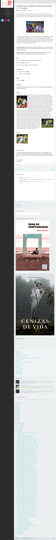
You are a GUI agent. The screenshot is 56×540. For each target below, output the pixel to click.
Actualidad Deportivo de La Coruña (22, 355)
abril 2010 (19, 532)
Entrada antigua (52, 169)
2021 (17, 407)
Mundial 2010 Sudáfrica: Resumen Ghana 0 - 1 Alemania (27, 452)
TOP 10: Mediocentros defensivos (23, 436)
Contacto (8, 15)
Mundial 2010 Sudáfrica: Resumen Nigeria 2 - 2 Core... (27, 459)
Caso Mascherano (20, 434)
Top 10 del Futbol (19, 374)
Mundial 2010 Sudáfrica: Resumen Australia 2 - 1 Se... (26, 451)
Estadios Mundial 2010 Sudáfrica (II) (23, 529)
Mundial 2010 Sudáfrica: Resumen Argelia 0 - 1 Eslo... (27, 501)
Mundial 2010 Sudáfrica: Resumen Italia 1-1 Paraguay (27, 494)
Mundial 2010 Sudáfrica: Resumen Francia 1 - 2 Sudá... (27, 462)
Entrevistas (18, 360)
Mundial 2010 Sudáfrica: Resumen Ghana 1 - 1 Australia (27, 474)
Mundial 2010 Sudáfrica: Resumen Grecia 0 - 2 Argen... (27, 458)
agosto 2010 (19, 428)
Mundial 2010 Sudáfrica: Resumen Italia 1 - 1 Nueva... (26, 470)
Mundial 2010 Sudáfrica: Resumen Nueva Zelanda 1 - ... (27, 493)
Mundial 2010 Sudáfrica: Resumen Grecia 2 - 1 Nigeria (27, 483)
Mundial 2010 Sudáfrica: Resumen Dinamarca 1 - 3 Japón (27, 447)
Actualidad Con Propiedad (21, 354)
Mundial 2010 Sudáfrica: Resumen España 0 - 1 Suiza (27, 487)
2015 (17, 415)
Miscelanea (18, 367)
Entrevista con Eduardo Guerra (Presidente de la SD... (27, 432)
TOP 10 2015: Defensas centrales (26, 389)
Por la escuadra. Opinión (20, 368)
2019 (17, 410)
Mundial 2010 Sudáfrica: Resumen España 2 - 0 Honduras (27, 463)
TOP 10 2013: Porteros (24, 380)
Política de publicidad (8, 13)
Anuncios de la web (19, 359)
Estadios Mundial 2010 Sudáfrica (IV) (24, 521)
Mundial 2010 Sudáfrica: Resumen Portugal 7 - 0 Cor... (27, 467)
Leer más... (49, 399)
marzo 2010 (19, 533)
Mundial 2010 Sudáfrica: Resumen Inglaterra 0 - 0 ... (26, 478)
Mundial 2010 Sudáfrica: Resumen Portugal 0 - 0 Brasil (27, 443)
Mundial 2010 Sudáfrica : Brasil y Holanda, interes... (26, 435)
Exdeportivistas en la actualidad (22, 362)
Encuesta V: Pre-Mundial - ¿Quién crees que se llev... (26, 510)
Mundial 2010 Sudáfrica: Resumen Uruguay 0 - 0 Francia (27, 506)
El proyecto (8, 9)
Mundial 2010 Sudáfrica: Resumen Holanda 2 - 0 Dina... (27, 497)
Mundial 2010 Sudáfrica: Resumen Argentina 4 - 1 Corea (27, 485)
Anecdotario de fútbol (20, 356)
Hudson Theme (20, 538)
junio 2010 (19, 431)
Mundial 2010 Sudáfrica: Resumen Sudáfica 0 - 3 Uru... (27, 486)
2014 (17, 417)
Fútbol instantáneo (19, 363)
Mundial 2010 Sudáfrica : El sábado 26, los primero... (26, 439)
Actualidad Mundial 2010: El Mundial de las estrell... (26, 513)
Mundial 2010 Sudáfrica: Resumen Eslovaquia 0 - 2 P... (27, 471)
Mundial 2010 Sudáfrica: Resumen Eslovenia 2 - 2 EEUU (27, 479)
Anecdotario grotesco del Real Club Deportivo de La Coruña (27, 358)
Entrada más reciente (19, 169)
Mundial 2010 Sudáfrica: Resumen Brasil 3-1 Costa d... (27, 469)
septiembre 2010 (20, 427)
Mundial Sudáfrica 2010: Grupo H (23, 517)
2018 (17, 411)
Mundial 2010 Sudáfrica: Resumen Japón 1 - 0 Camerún (27, 496)
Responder (21, 183)
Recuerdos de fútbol (19, 370)
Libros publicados (7, 11)
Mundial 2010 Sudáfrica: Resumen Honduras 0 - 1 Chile (27, 489)
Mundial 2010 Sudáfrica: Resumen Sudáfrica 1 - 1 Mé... (27, 508)
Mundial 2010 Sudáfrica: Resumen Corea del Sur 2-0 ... (27, 505)
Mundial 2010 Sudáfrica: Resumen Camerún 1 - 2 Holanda (28, 446)
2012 (17, 419)
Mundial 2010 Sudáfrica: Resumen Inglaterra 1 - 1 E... (26, 502)
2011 (16, 421)
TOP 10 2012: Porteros (24, 385)
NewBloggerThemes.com (31, 538)
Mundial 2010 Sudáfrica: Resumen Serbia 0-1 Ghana (26, 500)
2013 (17, 418)
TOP (54, 538)
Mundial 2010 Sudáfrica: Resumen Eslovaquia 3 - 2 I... (27, 448)
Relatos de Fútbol (19, 371)
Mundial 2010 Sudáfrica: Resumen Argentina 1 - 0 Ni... (27, 504)
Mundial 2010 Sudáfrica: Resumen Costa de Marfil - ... (27, 492)
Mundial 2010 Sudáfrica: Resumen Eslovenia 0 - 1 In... (27, 454)
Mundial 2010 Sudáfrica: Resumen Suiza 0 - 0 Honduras (27, 442)
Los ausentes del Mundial (22, 528)
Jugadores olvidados (20, 366)
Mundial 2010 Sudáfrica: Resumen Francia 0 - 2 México (27, 482)
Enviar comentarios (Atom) (25, 202)
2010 (17, 422)
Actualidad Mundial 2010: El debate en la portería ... (26, 514)
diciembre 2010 (20, 423)
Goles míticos (18, 364)
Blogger (31, 537)
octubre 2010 (19, 426)
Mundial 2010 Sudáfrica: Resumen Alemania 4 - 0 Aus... (27, 498)
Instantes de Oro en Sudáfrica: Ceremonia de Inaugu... (27, 509)
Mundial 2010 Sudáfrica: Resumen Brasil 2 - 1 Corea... (27, 490)
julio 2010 (19, 430)
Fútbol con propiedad (23, 537)
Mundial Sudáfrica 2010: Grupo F (23, 527)
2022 (17, 406)
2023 (17, 404)
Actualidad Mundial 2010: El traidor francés (25, 465)
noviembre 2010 (20, 424)
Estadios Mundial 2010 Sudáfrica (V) (23, 518)
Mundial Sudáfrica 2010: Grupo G (23, 520)
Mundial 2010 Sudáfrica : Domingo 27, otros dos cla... (27, 438)
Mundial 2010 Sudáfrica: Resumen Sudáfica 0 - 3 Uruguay (34, 7)
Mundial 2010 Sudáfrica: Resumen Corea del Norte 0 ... (27, 444)
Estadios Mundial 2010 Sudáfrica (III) (24, 524)
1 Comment (19, 164)
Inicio (36, 169)
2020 (17, 408)
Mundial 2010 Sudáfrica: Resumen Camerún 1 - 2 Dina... (27, 473)
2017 (17, 412)
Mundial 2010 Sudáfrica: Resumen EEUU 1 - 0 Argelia (26, 455)
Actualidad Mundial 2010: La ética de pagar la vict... (26, 516)
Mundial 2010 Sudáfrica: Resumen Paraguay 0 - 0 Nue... (27, 450)
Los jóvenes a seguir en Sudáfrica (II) (24, 522)
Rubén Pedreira (28, 10)
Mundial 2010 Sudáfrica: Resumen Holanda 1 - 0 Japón (27, 475)
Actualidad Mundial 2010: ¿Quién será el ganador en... (27, 525)
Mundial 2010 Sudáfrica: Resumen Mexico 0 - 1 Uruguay (27, 461)
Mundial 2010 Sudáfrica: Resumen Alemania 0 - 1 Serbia (27, 481)
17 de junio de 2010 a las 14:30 (28, 177)
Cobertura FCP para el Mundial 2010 (23, 512)
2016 (17, 414)
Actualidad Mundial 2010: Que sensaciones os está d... (27, 456)
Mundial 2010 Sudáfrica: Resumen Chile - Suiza (26, 466)
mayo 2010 (19, 531)
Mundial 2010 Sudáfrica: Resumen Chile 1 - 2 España (26, 440)
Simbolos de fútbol (19, 372)
